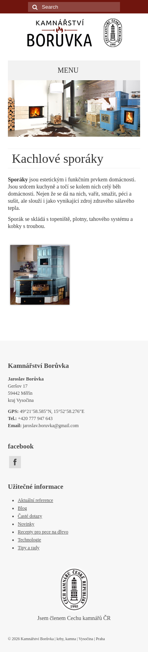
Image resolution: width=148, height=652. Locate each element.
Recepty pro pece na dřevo (43, 532)
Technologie (29, 540)
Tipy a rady (28, 547)
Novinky (26, 524)
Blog (22, 508)
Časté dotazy (30, 516)
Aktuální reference (35, 500)
